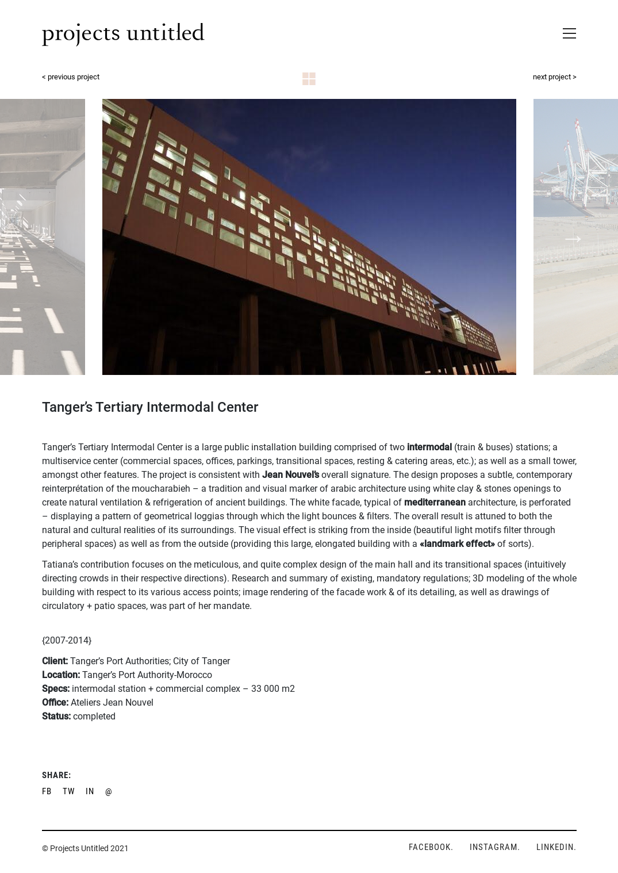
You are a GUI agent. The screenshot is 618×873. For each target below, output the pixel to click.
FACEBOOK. (431, 847)
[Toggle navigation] (566, 31)
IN (90, 791)
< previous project (70, 76)
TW (69, 791)
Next (572, 236)
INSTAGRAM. (495, 847)
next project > (555, 76)
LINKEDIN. (556, 847)
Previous (46, 236)
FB (47, 791)
